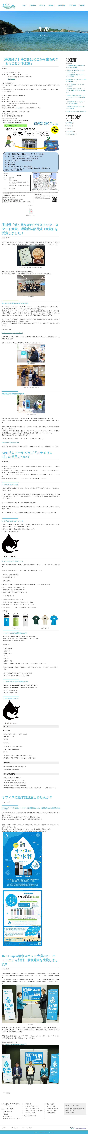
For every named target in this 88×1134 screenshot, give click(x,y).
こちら (18, 107)
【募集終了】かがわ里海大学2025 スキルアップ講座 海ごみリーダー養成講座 (75, 90)
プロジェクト (69, 131)
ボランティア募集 (51, 1110)
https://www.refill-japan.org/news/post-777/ (15, 1044)
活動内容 (5, 1114)
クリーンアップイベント (32, 1106)
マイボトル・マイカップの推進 (34, 1110)
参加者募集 (69, 123)
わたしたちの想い (70, 134)
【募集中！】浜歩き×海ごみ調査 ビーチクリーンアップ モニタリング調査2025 (76, 97)
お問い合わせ (14, 1128)
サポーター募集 (51, 1106)
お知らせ (4, 1128)
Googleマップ (11, 79)
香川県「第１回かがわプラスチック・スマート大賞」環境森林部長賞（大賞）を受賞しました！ (30, 229)
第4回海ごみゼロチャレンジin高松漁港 (76, 111)
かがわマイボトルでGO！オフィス (12, 1118)
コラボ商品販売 (51, 1112)
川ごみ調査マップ (31, 1115)
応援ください (51, 1104)
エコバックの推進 (30, 1112)
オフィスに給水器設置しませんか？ (27, 797)
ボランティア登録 (8, 1109)
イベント (68, 125)
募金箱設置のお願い (52, 1108)
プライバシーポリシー (27, 1128)
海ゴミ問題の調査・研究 (32, 1108)
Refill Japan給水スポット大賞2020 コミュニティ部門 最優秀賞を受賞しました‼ (30, 960)
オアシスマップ (7, 1112)
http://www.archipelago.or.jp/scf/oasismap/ (12, 333)
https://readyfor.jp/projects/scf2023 (10, 442)
